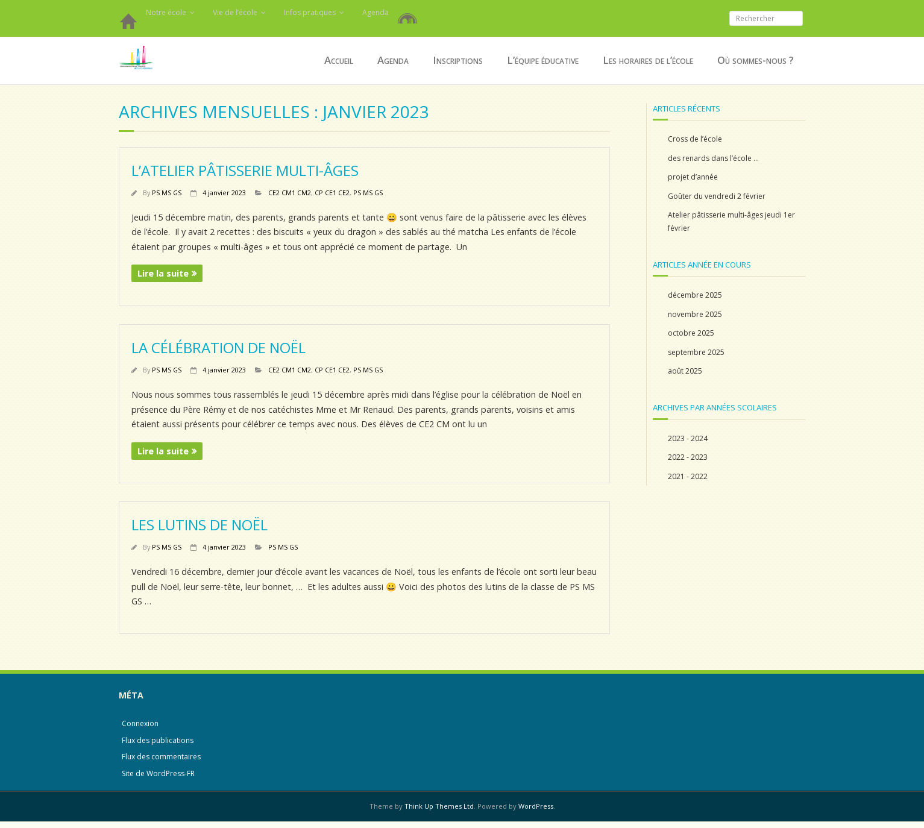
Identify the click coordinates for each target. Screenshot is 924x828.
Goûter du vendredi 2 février (716, 196)
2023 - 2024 (688, 438)
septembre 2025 (696, 352)
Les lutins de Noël (199, 525)
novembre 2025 (695, 314)
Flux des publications (157, 740)
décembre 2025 (695, 295)
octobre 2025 (691, 333)
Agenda (375, 12)
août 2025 (685, 371)
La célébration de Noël (218, 347)
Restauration (410, 12)
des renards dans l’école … (713, 158)
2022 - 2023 (688, 457)
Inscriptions (458, 60)
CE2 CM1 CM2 (289, 192)
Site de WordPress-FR (158, 773)
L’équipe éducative (543, 60)
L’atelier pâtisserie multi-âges (245, 170)
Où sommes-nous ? (755, 60)
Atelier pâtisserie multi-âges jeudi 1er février (731, 221)
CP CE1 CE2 (332, 192)
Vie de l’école (235, 12)
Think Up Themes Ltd (439, 806)
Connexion (140, 723)
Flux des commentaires (161, 756)
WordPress (535, 806)
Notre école (166, 12)
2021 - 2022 (688, 476)
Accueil (128, 24)
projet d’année (693, 177)
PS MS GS (166, 192)
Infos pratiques (310, 12)
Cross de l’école (695, 139)
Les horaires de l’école (648, 60)
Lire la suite (163, 273)
